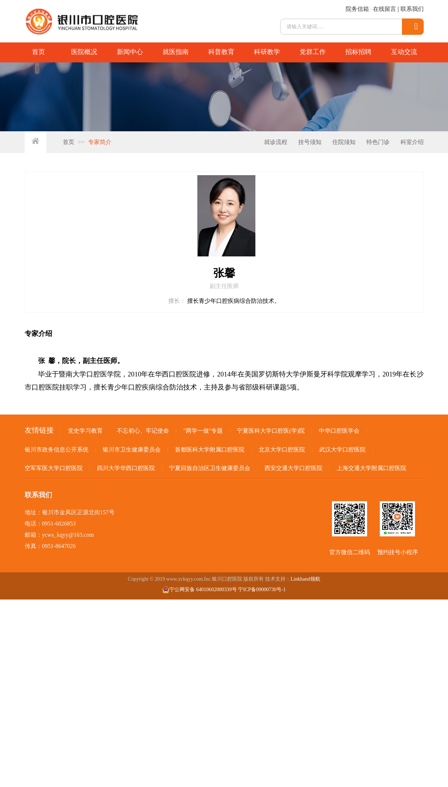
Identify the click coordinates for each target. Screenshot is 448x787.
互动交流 (404, 51)
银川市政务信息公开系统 (57, 449)
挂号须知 (309, 142)
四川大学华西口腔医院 (126, 468)
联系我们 (412, 9)
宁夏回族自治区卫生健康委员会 (209, 468)
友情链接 (39, 430)
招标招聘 (358, 51)
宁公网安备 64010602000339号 (199, 589)
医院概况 (84, 51)
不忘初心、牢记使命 (143, 431)
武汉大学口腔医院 (342, 449)
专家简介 (99, 142)
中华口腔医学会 (339, 431)
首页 (38, 51)
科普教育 (221, 51)
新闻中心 (130, 51)
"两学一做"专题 (203, 431)
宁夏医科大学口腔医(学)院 (271, 431)
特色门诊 (378, 142)
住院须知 (343, 142)
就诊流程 (275, 142)
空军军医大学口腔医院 (54, 468)
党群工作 (313, 51)
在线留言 (384, 9)
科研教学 (267, 51)
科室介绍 (412, 142)
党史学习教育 (85, 431)
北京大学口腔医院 (282, 449)
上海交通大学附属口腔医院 (371, 468)
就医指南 (176, 51)
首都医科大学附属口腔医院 (209, 449)
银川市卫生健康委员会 (132, 449)
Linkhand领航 (305, 579)
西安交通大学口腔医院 (293, 468)
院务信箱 (357, 9)
